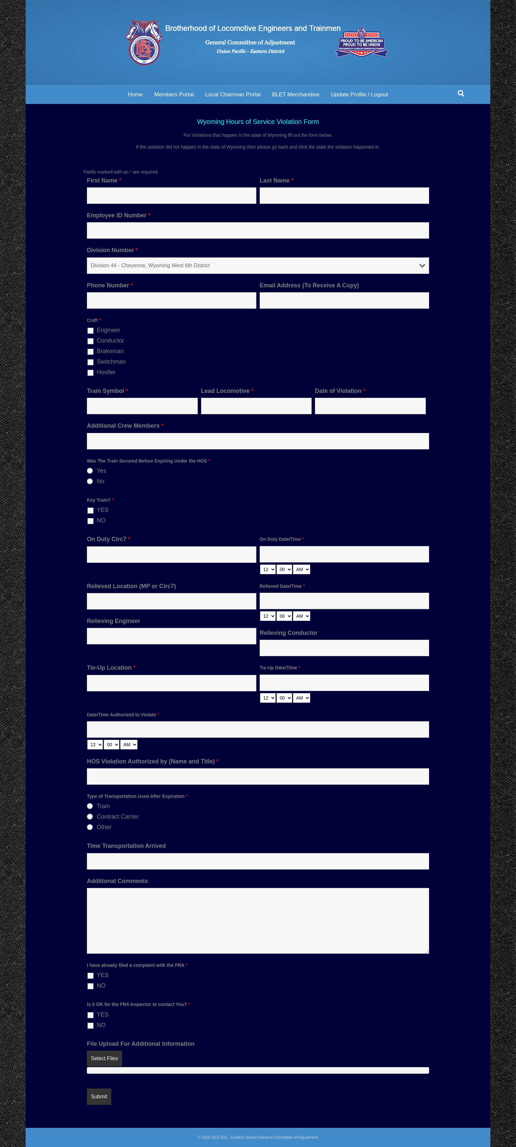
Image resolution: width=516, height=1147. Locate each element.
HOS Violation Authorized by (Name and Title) (153, 761)
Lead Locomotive (227, 391)
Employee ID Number (118, 215)
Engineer (108, 330)
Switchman (111, 361)
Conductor (110, 340)
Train (103, 806)
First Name (104, 180)
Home (135, 94)
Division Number (112, 250)
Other (104, 827)
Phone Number (110, 285)
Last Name (277, 180)
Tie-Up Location (111, 667)
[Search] (461, 93)
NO (101, 520)
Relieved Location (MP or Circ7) (131, 586)
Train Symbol (107, 391)
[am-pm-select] (301, 569)
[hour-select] (268, 569)
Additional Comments (117, 881)
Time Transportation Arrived (126, 846)
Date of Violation (340, 391)
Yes (101, 470)
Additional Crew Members (125, 425)
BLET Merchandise (295, 94)
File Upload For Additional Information (140, 1043)
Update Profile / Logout (359, 94)
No (100, 481)
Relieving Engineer (113, 621)
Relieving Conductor (289, 633)
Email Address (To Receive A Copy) (309, 285)
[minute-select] (284, 569)
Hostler (106, 372)
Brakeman (110, 351)
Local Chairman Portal (232, 94)
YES (103, 510)
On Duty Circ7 (108, 539)
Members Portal (174, 94)
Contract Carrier (118, 816)
